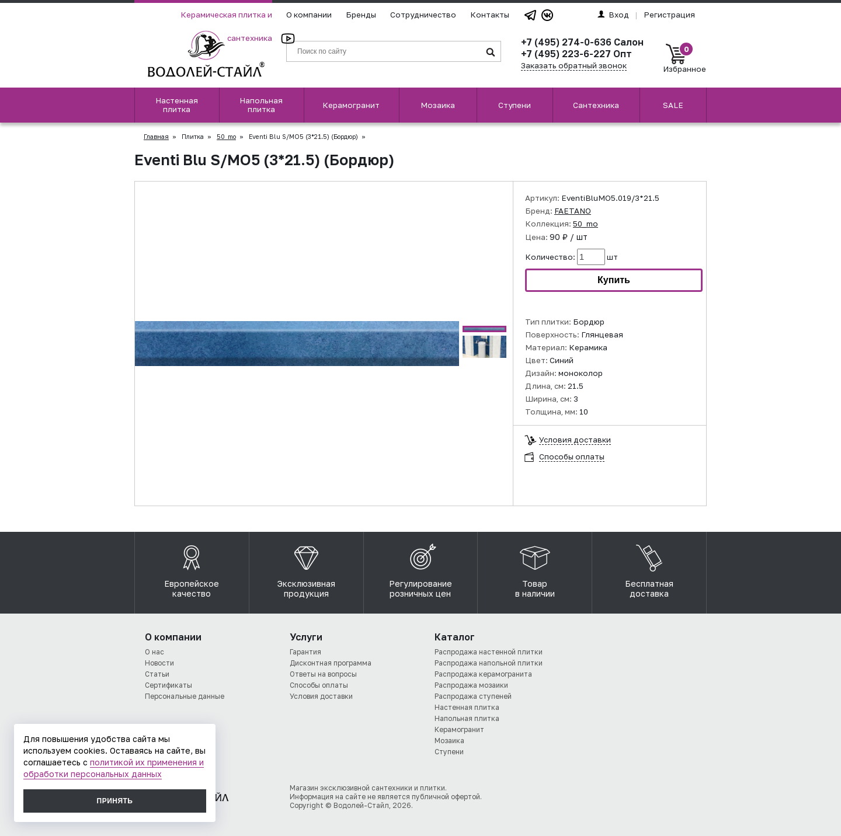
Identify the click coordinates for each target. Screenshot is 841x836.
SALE (673, 105)
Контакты (489, 14)
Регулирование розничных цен (420, 568)
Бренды (361, 14)
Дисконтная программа (330, 663)
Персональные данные (184, 696)
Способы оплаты (571, 457)
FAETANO (572, 210)
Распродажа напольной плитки (489, 663)
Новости (159, 663)
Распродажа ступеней (473, 696)
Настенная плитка (176, 105)
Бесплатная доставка (649, 568)
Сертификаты (168, 685)
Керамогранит (351, 105)
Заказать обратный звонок (574, 65)
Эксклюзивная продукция (306, 568)
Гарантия (305, 651)
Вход (613, 14)
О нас (154, 651)
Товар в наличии (535, 568)
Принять (115, 801)
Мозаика (437, 105)
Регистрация (669, 14)
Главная (156, 136)
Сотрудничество (423, 14)
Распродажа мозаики (471, 685)
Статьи (157, 674)
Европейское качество (191, 568)
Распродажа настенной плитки (489, 651)
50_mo (226, 136)
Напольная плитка (261, 105)
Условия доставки (575, 440)
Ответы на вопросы (323, 674)
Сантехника (596, 105)
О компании (309, 14)
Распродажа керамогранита (483, 674)
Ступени (514, 105)
